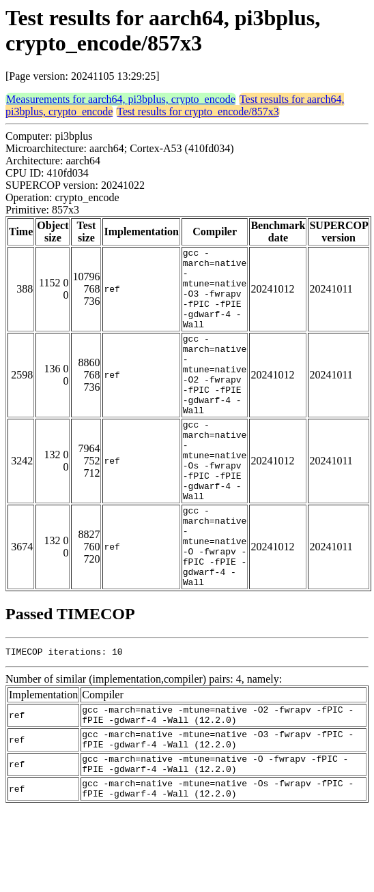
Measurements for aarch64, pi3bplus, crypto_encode (120, 99)
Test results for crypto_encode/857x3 (197, 111)
